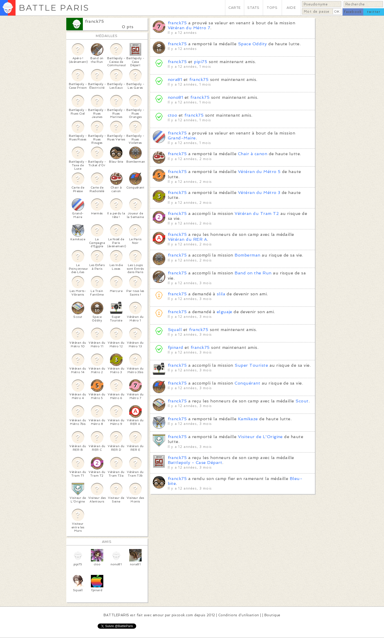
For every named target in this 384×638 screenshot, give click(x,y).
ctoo (172, 115)
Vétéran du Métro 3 (259, 192)
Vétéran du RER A (187, 239)
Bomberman (247, 255)
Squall (175, 329)
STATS (253, 8)
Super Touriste (251, 365)
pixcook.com (182, 615)
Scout (301, 401)
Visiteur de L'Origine (260, 436)
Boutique (272, 615)
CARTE (234, 8)
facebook (353, 12)
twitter (373, 12)
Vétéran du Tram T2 (257, 213)
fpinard (175, 347)
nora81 (175, 79)
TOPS (272, 8)
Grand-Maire (182, 138)
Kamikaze (248, 418)
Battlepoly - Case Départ (195, 462)
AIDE (291, 8)
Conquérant (247, 383)
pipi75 (200, 61)
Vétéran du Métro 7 (189, 27)
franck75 (94, 21)
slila (221, 293)
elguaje (224, 311)
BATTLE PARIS (54, 8)
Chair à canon (252, 153)
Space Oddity (252, 43)
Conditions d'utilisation (238, 615)
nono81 (175, 97)
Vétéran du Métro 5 (259, 171)
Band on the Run (253, 273)
